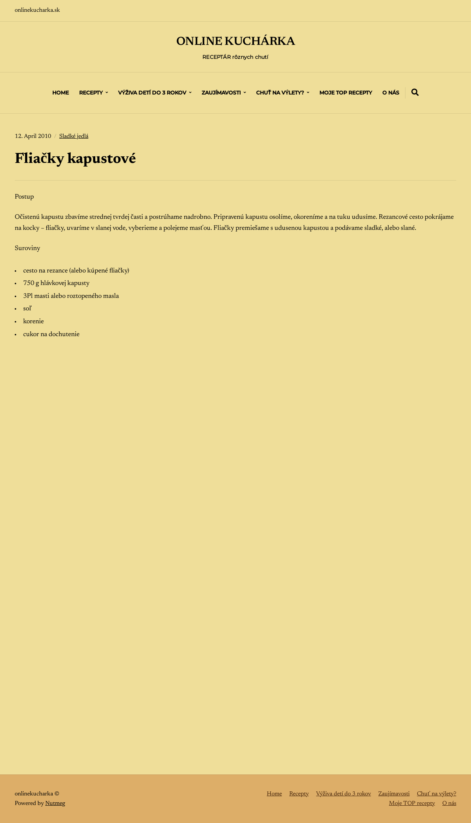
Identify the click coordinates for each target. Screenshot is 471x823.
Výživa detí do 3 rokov (152, 92)
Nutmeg (55, 803)
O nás (390, 92)
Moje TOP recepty (345, 92)
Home (60, 92)
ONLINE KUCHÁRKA (235, 42)
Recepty (91, 92)
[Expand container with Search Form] (415, 92)
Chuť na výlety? (280, 92)
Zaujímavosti (221, 92)
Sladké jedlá (73, 136)
